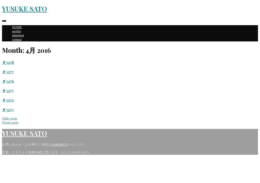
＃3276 (8, 81)
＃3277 (7, 71)
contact (17, 39)
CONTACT (59, 144)
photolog (18, 35)
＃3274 (8, 99)
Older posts (9, 118)
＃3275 (7, 90)
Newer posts (10, 122)
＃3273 (8, 109)
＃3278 (8, 62)
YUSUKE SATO (24, 8)
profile (16, 31)
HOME (17, 27)
